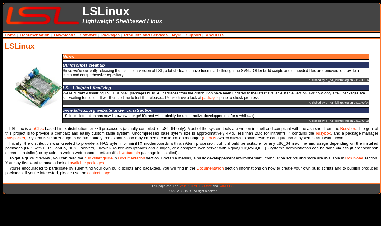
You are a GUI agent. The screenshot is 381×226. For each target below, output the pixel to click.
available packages (87, 162)
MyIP (176, 35)
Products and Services (146, 35)
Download (354, 158)
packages (210, 97)
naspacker (16, 138)
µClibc (38, 128)
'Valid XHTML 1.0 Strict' (195, 186)
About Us (215, 35)
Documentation (35, 35)
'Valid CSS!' (227, 186)
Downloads (64, 35)
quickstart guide (98, 158)
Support (193, 35)
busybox (323, 133)
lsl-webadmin (128, 152)
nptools (209, 138)
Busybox (348, 128)
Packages (110, 35)
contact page (98, 172)
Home (10, 35)
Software (88, 35)
